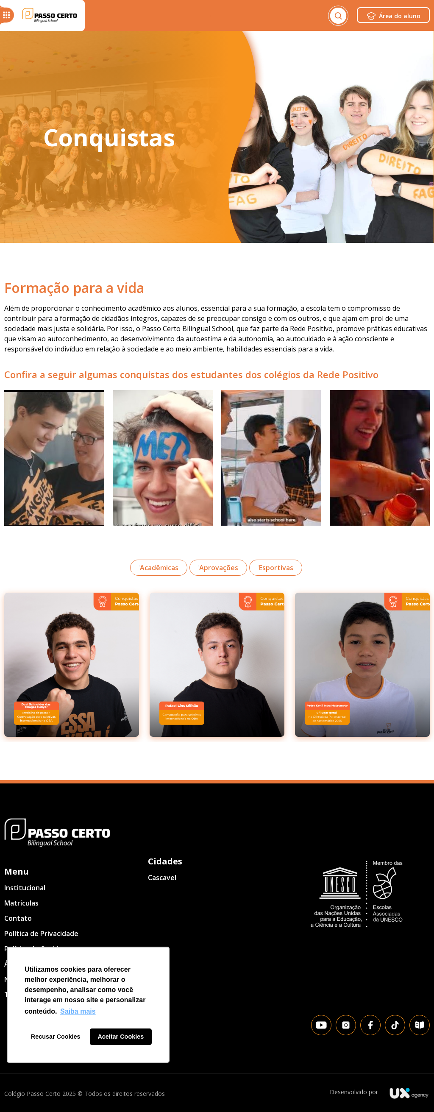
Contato (18, 918)
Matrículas (21, 903)
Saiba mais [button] (78, 1011)
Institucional (24, 887)
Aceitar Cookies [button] (120, 1036)
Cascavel (162, 877)
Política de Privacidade (41, 933)
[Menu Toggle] (206, 16)
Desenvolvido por (354, 1092)
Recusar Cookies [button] (56, 1036)
